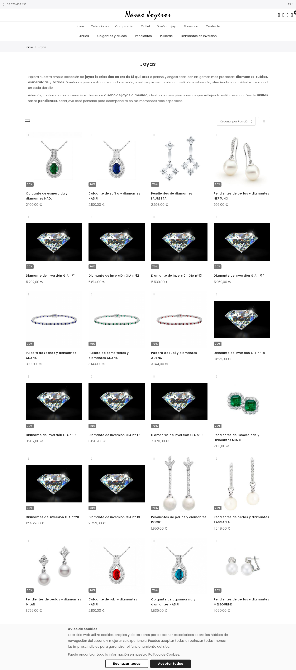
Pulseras (166, 39)
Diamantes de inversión (199, 39)
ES (290, 4)
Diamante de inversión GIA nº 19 (114, 520)
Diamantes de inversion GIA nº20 (52, 520)
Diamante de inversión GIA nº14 (239, 279)
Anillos (84, 39)
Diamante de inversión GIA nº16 (51, 438)
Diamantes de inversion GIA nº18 (177, 438)
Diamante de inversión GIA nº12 (114, 279)
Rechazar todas (126, 663)
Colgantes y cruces (112, 39)
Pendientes (143, 39)
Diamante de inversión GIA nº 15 (239, 356)
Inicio (29, 50)
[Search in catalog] (279, 15)
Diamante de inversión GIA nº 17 (114, 438)
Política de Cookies (163, 654)
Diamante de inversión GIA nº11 (51, 279)
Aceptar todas (170, 663)
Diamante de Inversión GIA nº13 (176, 279)
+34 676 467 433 (14, 4)
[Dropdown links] (283, 15)
